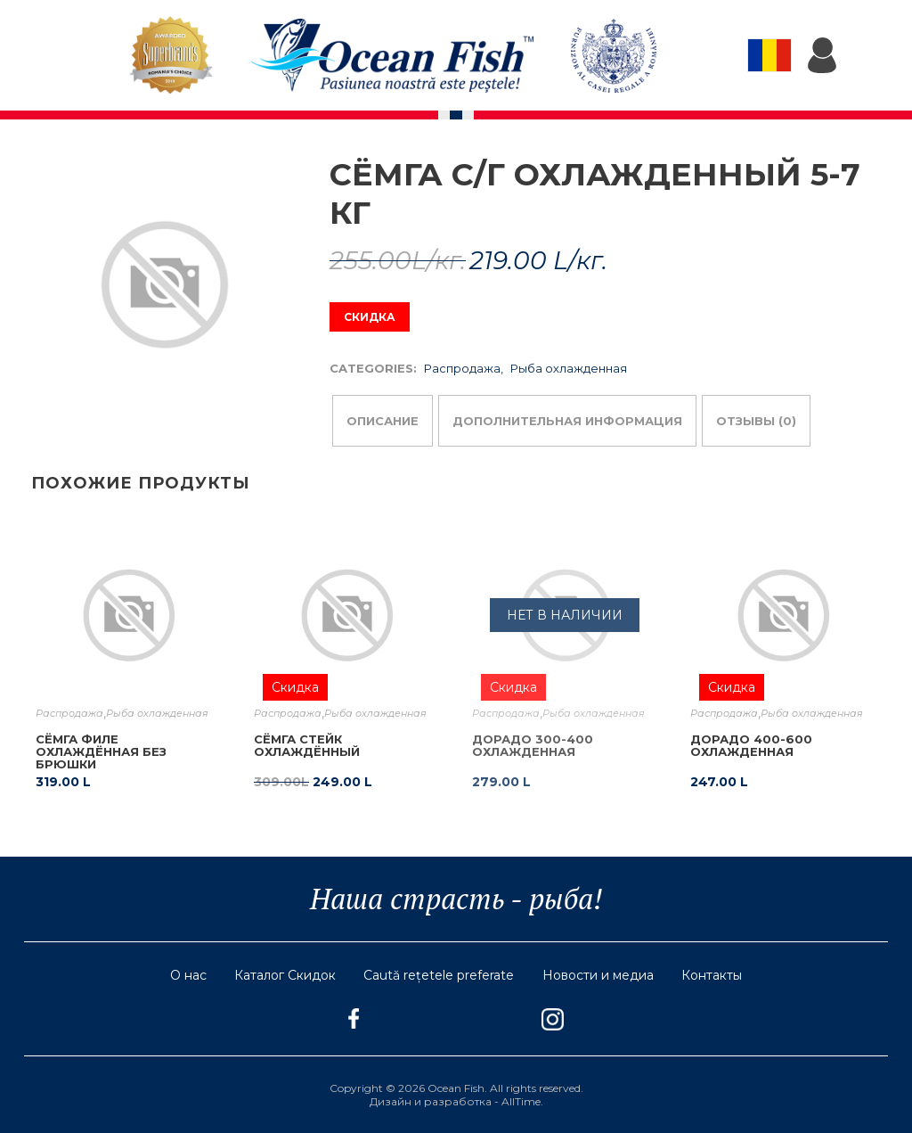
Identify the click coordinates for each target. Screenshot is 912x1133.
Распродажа (462, 368)
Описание (382, 421)
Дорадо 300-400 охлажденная (532, 745)
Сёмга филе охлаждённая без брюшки (101, 751)
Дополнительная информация (567, 421)
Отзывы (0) (756, 421)
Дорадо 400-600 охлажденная (751, 745)
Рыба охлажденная (568, 368)
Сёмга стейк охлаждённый (307, 745)
